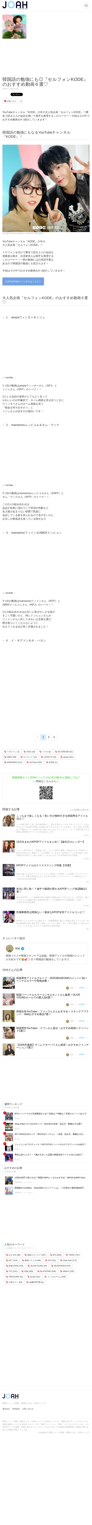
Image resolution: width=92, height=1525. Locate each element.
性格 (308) (27, 1271)
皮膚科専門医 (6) (35, 1282)
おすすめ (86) (13, 1255)
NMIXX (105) (67, 1271)
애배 (13, 948)
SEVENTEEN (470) (61, 1266)
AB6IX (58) (10, 757)
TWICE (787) (73, 1255)
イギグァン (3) (11, 752)
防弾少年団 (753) (14, 1266)
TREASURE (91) (14, 1277)
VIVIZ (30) (29, 752)
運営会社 (6, 1409)
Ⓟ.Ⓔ (86, 835)
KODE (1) (51, 762)
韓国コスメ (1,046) (31, 1260)
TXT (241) (11, 1271)
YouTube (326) (34, 762)
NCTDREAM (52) (64, 752)
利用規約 (16, 1409)
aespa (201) (66, 757)
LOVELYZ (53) (48, 757)
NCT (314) (12, 1260)
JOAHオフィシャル (23, 1182)
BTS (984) (56, 1255)
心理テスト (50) (14, 1282)
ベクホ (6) (45, 752)
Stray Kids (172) (68, 1260)
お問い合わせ (28, 1409)
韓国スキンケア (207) (35, 1255)
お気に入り (10, 101)
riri (87, 882)
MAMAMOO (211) (13, 762)
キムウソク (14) (28, 757)
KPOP (5, 89)
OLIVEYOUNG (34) (37, 1266)
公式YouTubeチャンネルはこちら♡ (23, 281)
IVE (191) (50, 1260)
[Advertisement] (30, 57)
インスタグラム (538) (55, 1277)
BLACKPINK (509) (46, 1271)
